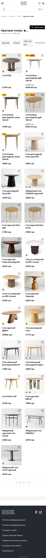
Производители (8, 551)
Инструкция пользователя (11, 546)
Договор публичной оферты (12, 535)
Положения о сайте (9, 530)
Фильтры (37, 27)
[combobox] (41, 9)
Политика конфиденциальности (14, 520)
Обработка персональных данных (14, 540)
